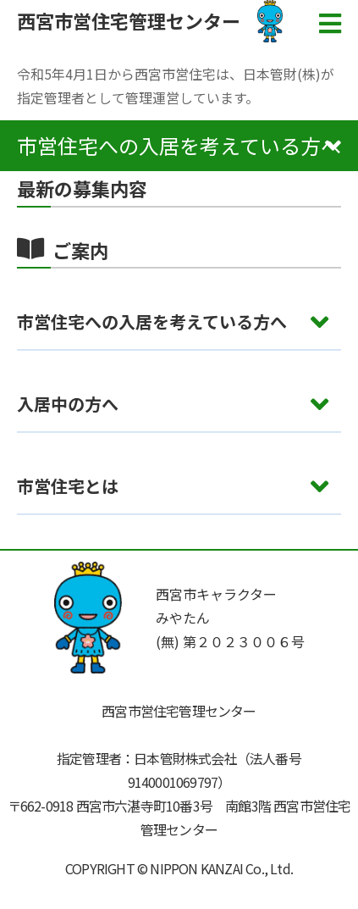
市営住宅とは (67, 486)
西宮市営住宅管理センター (128, 20)
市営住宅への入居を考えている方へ (152, 321)
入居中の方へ (67, 403)
